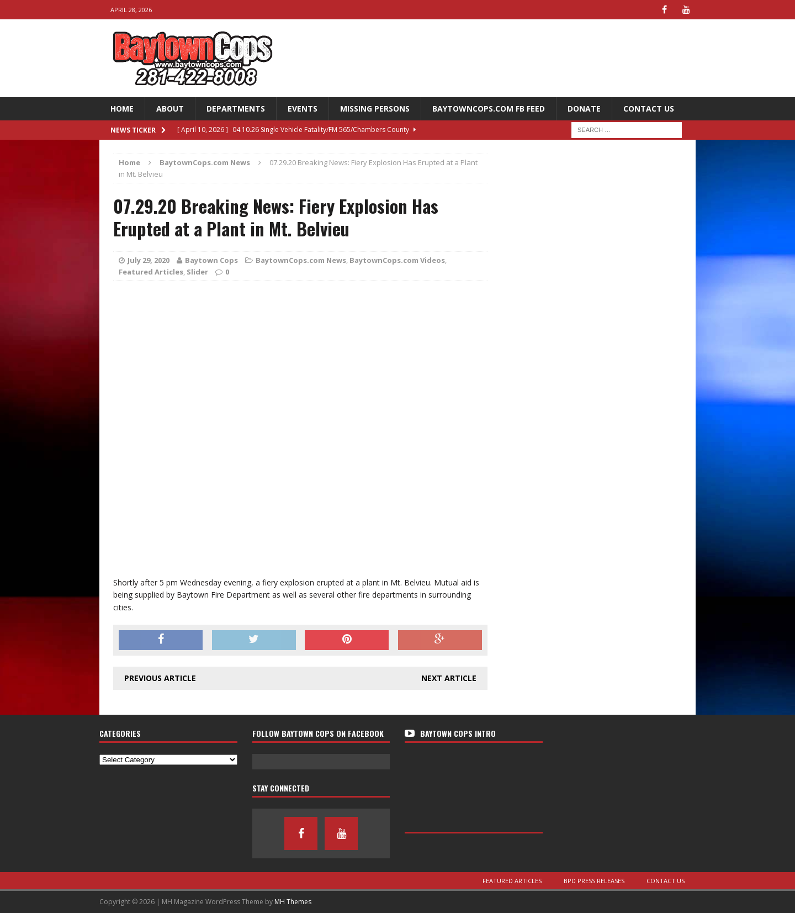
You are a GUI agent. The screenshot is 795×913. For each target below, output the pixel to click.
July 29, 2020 (148, 260)
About (170, 108)
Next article (448, 678)
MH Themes (292, 901)
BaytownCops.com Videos (397, 260)
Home (122, 108)
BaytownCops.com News (301, 260)
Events (302, 108)
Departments (235, 108)
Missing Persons (375, 108)
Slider (197, 272)
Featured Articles (151, 272)
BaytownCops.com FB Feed (488, 108)
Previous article (160, 678)
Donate (584, 108)
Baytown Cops (211, 260)
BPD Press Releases (594, 881)
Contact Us (648, 108)
